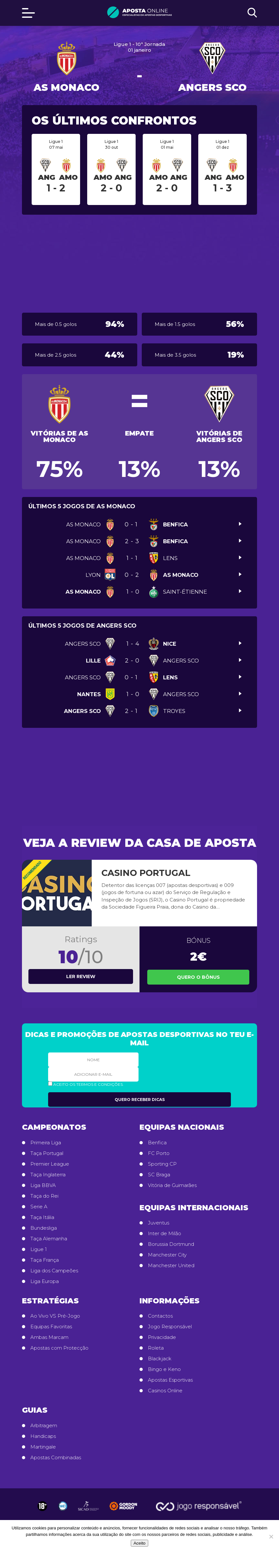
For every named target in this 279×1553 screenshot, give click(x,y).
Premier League (49, 1164)
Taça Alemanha (48, 1239)
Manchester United (171, 1265)
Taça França (44, 1260)
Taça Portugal (46, 1153)
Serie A (38, 1207)
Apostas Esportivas (170, 1380)
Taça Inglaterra (48, 1175)
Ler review (80, 976)
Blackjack (159, 1359)
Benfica (157, 1143)
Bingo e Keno (164, 1369)
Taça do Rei (44, 1196)
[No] (271, 1536)
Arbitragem (43, 1426)
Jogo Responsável (170, 1327)
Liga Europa (44, 1281)
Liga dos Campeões (54, 1271)
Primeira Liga (45, 1143)
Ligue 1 (38, 1249)
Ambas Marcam (49, 1337)
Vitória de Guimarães (172, 1185)
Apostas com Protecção (59, 1348)
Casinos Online (165, 1391)
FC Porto (159, 1153)
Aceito (139, 1543)
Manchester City (167, 1255)
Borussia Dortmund (171, 1244)
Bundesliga (43, 1228)
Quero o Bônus (198, 977)
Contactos (160, 1316)
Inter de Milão (164, 1233)
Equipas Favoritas (51, 1327)
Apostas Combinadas (55, 1458)
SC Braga (159, 1175)
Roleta (156, 1348)
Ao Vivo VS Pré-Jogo (55, 1316)
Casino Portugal (146, 873)
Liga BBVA (43, 1185)
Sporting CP (162, 1164)
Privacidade (162, 1337)
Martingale (43, 1447)
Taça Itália (42, 1217)
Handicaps (43, 1436)
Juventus (158, 1223)
